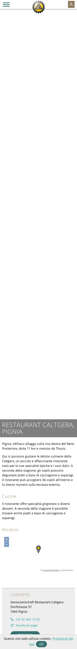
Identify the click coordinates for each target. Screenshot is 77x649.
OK (41, 644)
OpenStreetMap (51, 570)
